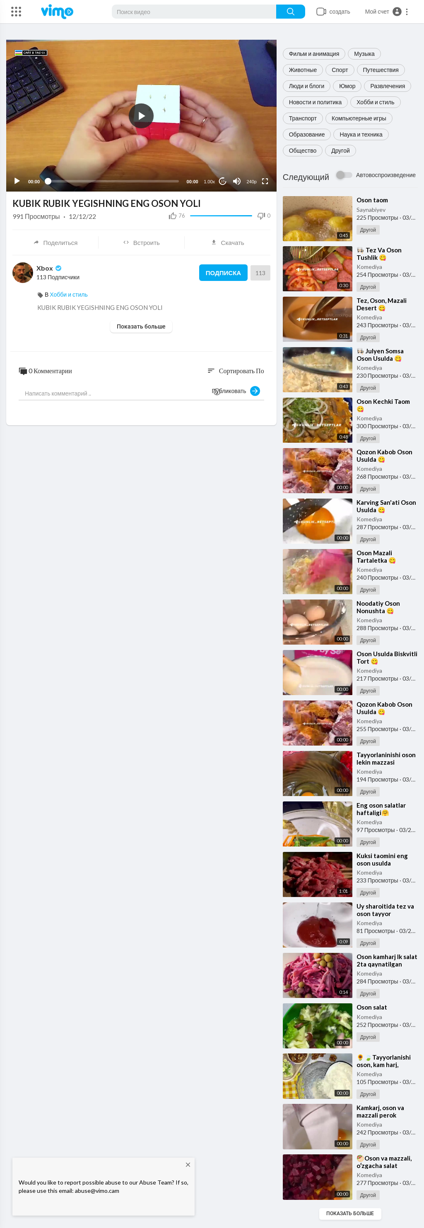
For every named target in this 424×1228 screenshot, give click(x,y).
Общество (303, 150)
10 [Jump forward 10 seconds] (222, 181)
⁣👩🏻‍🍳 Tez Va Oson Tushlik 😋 (379, 253)
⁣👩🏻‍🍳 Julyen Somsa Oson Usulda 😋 (380, 354)
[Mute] (237, 181)
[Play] (17, 181)
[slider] (113, 181)
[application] (141, 116)
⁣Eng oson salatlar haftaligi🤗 (381, 808)
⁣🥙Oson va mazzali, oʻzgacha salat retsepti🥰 (384, 1165)
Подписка (223, 272)
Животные (303, 69)
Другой (340, 150)
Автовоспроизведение (386, 174)
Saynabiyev (371, 209)
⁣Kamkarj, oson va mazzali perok (380, 1111)
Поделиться (55, 242)
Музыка (364, 53)
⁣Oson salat (372, 1007)
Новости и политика (315, 102)
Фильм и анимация (314, 53)
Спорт (340, 69)
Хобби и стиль (375, 102)
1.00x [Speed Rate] (209, 181)
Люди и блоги (307, 85)
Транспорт (303, 118)
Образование (307, 134)
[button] (387, 11)
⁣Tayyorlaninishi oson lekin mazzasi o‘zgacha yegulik (386, 762)
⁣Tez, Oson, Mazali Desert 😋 (382, 304)
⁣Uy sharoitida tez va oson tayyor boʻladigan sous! (385, 913)
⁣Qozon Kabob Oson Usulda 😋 (384, 455)
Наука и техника (361, 134)
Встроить (141, 242)
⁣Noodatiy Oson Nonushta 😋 (378, 607)
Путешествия (381, 69)
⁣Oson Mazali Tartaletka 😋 (376, 556)
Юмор (347, 85)
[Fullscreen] (265, 181)
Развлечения (387, 85)
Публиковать (236, 391)
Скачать (227, 242)
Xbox (49, 268)
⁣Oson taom (372, 200)
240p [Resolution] (251, 181)
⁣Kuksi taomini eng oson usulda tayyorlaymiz (382, 863)
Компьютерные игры (359, 118)
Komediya (369, 266)
